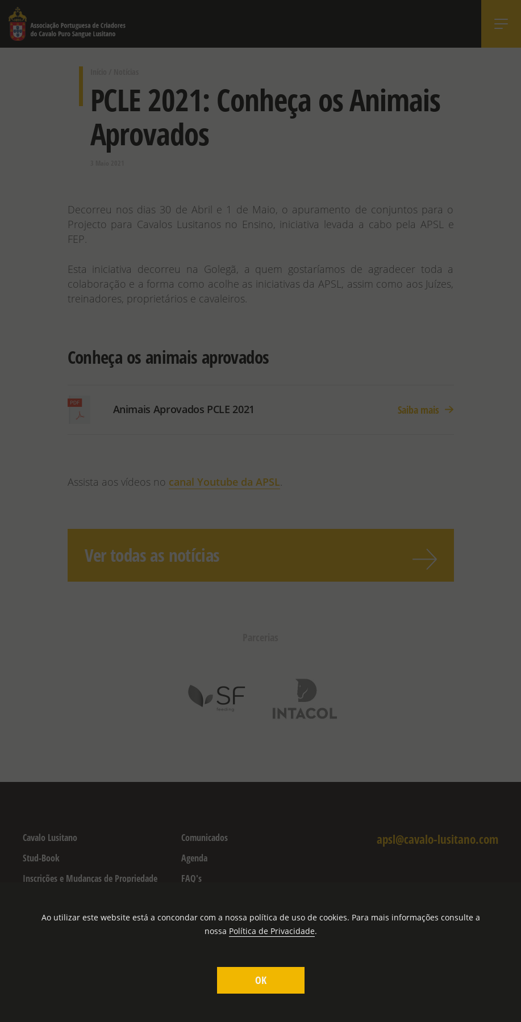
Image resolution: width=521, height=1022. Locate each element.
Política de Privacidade (272, 931)
